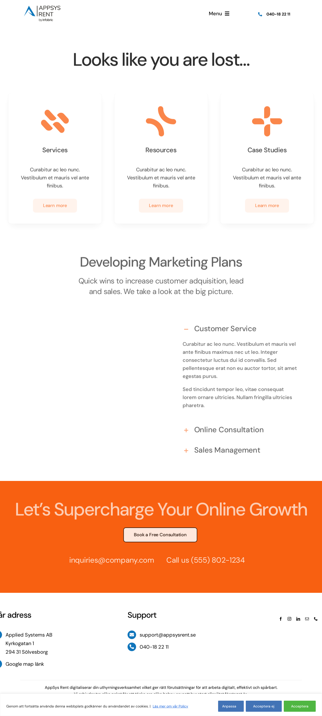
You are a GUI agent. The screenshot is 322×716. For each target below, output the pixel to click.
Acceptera (299, 706)
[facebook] (281, 619)
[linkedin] (298, 619)
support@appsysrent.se (168, 635)
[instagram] (289, 619)
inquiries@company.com (109, 560)
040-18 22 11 (278, 13)
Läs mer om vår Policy (170, 706)
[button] (240, 326)
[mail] (307, 619)
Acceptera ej (263, 706)
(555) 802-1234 (215, 560)
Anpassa (229, 706)
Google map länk (25, 664)
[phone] (316, 619)
